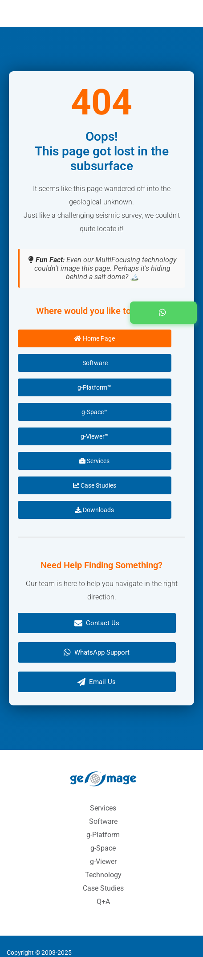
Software (94, 363)
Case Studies (94, 485)
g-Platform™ (94, 387)
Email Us (96, 682)
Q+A (103, 901)
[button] (163, 312)
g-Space (103, 848)
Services (94, 460)
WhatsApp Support (97, 652)
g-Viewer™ (95, 436)
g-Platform (103, 835)
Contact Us (96, 623)
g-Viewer (103, 861)
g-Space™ (94, 411)
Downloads (94, 509)
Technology (103, 875)
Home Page (94, 338)
